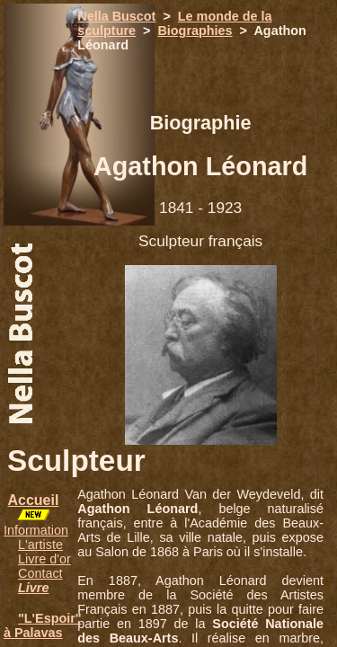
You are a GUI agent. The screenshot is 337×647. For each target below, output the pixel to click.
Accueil (32, 500)
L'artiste (40, 544)
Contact (40, 573)
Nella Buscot (116, 16)
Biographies (194, 30)
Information (36, 530)
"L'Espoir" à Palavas (43, 625)
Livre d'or (44, 559)
